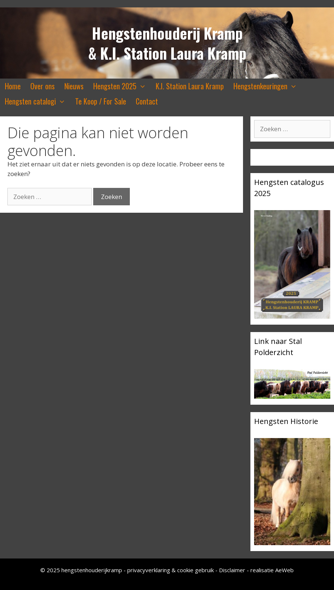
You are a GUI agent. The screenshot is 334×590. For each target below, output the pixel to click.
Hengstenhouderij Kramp (167, 33)
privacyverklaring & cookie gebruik (171, 570)
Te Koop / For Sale (100, 101)
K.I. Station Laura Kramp (190, 86)
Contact (147, 101)
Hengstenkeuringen (267, 86)
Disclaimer (232, 570)
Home (13, 86)
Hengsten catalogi (37, 101)
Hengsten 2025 (122, 86)
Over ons (42, 86)
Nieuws (74, 86)
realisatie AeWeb (272, 570)
